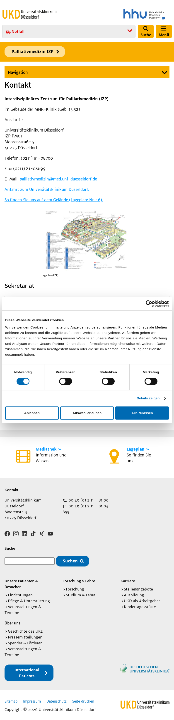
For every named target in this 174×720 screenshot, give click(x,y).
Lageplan (135, 449)
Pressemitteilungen (25, 635)
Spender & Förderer (25, 641)
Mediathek (46, 449)
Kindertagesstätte (140, 605)
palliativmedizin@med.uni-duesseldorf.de (58, 179)
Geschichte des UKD (26, 629)
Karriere (128, 579)
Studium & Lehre (80, 593)
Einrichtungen (20, 593)
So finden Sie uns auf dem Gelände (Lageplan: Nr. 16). (54, 199)
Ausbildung (134, 593)
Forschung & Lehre (79, 579)
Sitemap (11, 700)
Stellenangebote (138, 587)
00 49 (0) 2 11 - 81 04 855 (85, 509)
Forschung (75, 587)
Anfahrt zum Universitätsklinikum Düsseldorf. (47, 189)
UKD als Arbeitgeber (142, 599)
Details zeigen (148, 398)
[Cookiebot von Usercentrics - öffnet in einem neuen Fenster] (149, 303)
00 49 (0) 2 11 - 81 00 (88, 500)
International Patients (26, 671)
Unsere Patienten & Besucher (21, 582)
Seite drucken (83, 700)
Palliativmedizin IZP (32, 51)
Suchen (70, 559)
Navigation (18, 72)
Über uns (12, 621)
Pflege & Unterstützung (29, 599)
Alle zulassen (142, 413)
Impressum (32, 700)
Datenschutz (56, 700)
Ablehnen (32, 413)
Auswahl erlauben (87, 413)
